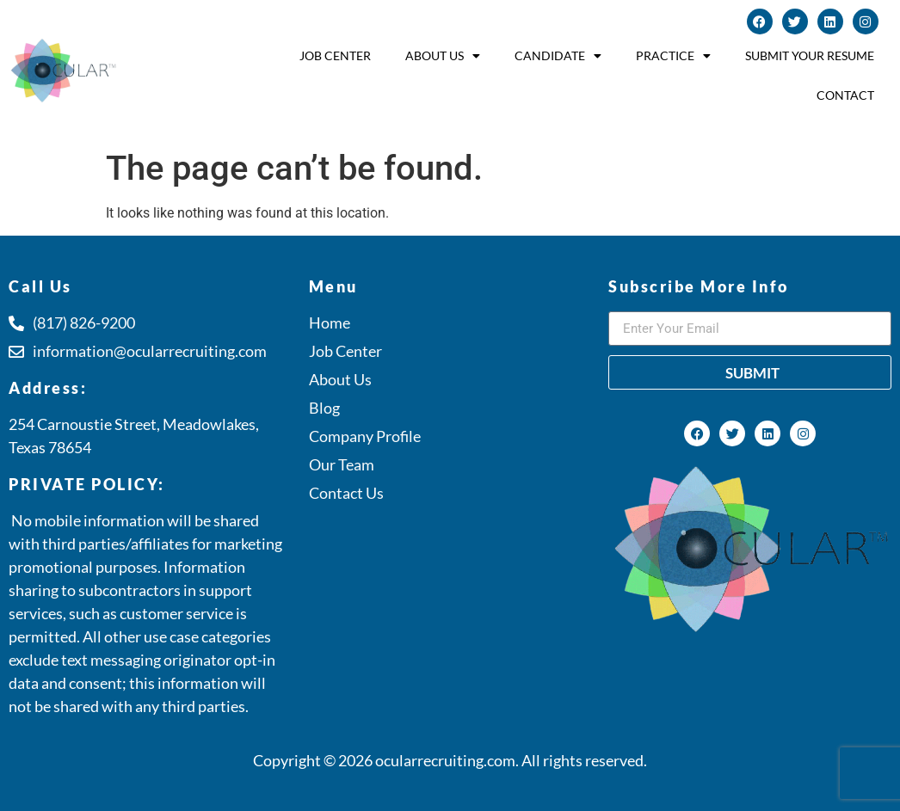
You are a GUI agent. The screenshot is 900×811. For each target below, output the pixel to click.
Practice (673, 56)
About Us (442, 56)
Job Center (335, 55)
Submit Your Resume (809, 55)
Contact (845, 95)
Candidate (558, 56)
